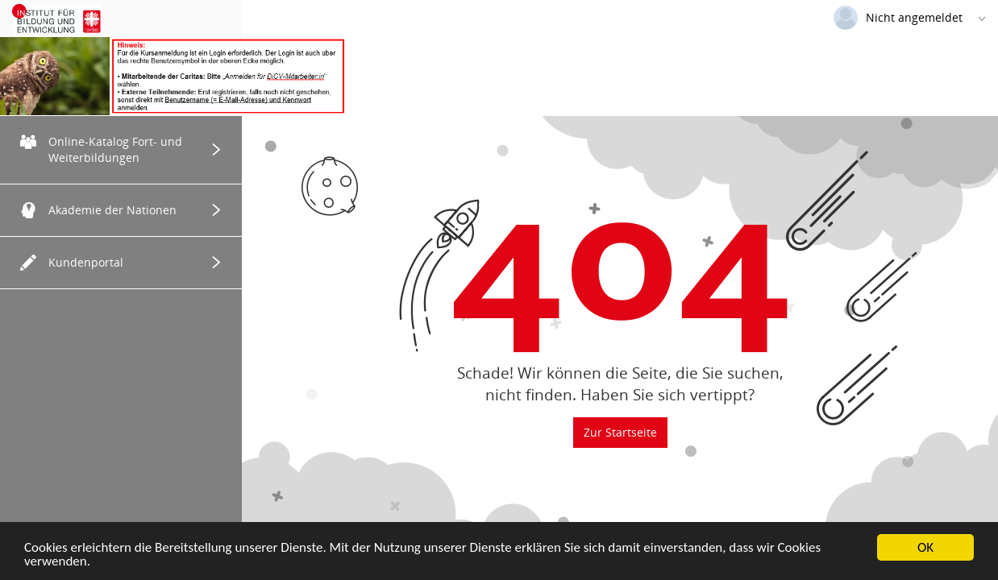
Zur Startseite (620, 432)
